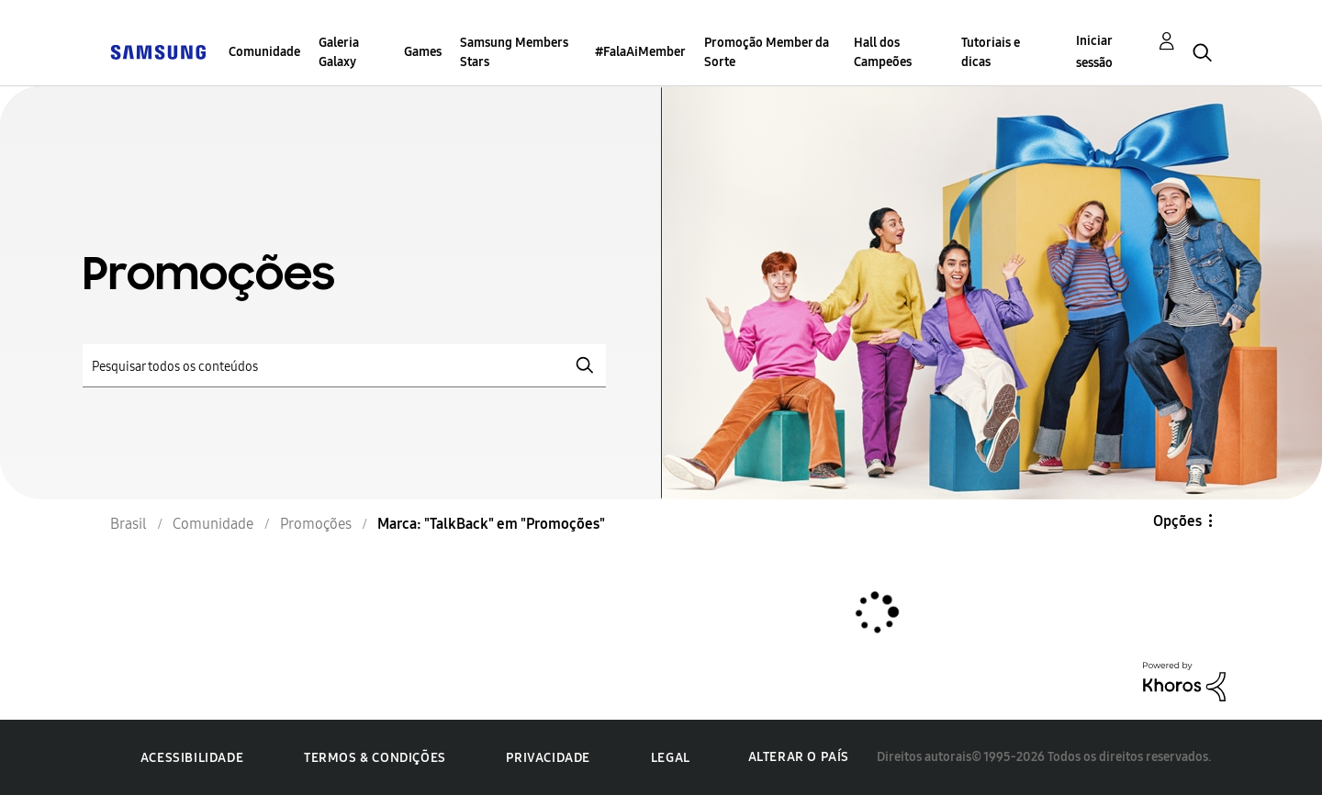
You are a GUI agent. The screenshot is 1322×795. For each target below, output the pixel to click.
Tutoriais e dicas (990, 52)
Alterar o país (798, 757)
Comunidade (264, 52)
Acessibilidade (191, 758)
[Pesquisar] (344, 365)
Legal (670, 758)
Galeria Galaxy (339, 52)
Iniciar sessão (1094, 52)
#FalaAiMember (640, 52)
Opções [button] (1177, 521)
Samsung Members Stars (514, 52)
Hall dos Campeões (883, 52)
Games (423, 52)
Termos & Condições (375, 758)
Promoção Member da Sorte (766, 52)
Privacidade (548, 758)
